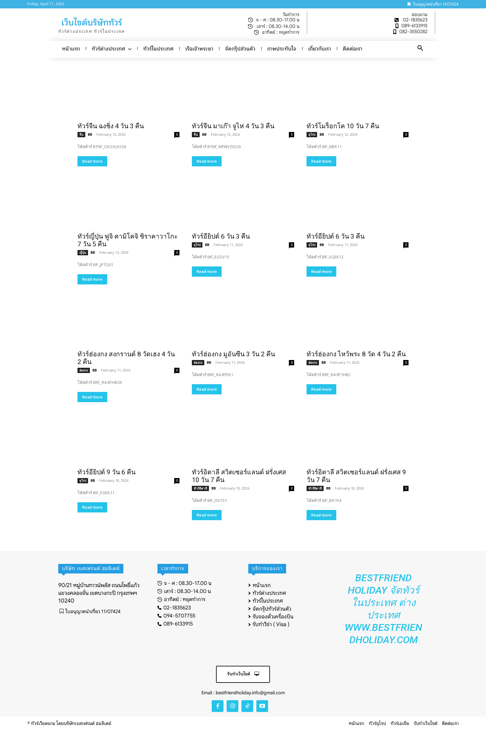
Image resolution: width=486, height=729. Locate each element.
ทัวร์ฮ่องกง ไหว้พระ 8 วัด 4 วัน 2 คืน (356, 354)
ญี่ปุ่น (82, 252)
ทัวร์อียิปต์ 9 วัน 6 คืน (106, 472)
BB (90, 134)
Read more (92, 161)
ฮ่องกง (83, 370)
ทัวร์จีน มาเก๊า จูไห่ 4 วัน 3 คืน (233, 126)
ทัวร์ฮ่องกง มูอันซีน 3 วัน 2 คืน (233, 354)
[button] (420, 48)
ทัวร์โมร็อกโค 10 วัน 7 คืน (343, 126)
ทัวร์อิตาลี (200, 488)
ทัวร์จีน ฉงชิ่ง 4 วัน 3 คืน (110, 126)
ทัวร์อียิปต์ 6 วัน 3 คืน (221, 236)
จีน (81, 134)
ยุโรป (311, 134)
